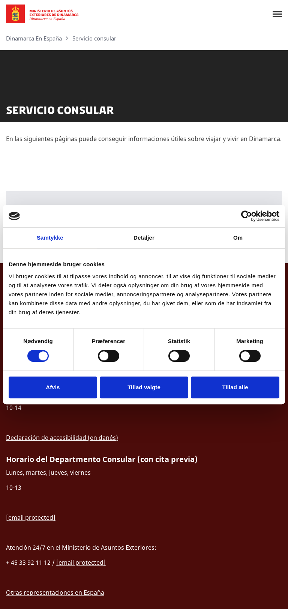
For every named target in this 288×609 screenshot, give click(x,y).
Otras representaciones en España (55, 592)
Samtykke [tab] (50, 237)
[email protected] (31, 517)
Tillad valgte (144, 387)
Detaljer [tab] (144, 237)
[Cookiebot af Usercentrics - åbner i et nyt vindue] (246, 216)
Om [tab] (238, 237)
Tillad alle (235, 387)
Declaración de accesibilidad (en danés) (62, 438)
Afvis (53, 387)
